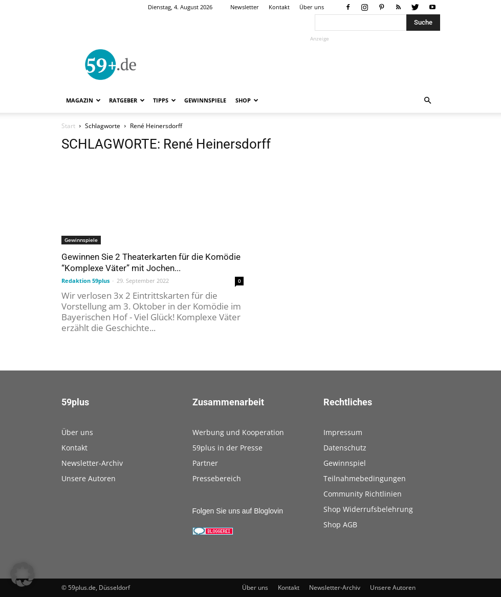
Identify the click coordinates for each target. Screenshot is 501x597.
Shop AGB (340, 524)
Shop (246, 100)
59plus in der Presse (227, 447)
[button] (428, 101)
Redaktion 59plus (85, 280)
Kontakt (279, 7)
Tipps (164, 100)
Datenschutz (344, 447)
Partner (205, 463)
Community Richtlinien (362, 494)
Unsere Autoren (88, 478)
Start (68, 125)
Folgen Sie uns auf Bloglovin (237, 511)
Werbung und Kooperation (238, 432)
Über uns (311, 7)
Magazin (83, 100)
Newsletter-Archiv (92, 463)
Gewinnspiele (205, 100)
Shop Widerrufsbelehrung (368, 509)
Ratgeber (127, 100)
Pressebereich (216, 478)
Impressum (342, 432)
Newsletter (244, 7)
